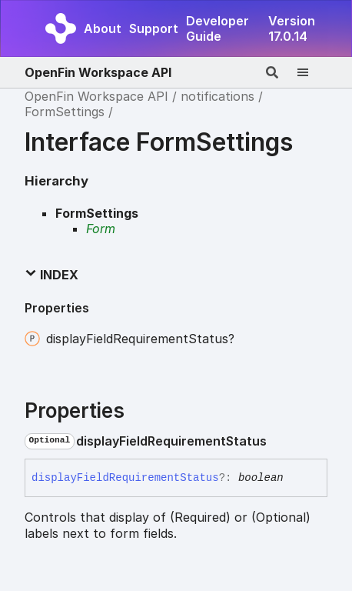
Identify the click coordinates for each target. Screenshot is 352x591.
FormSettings (65, 111)
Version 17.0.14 (291, 28)
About (102, 28)
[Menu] (312, 72)
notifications (217, 96)
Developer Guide (217, 28)
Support (153, 28)
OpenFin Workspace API (98, 72)
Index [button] (51, 274)
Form (100, 228)
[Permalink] (279, 441)
